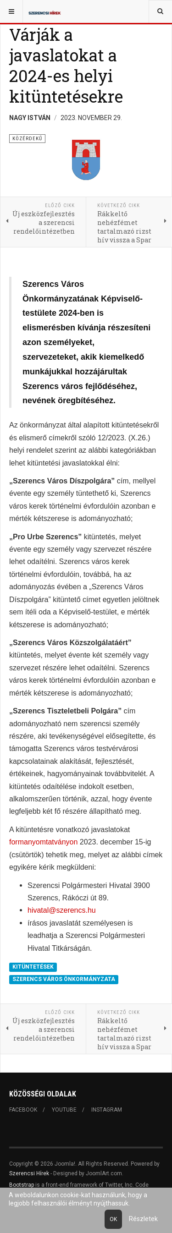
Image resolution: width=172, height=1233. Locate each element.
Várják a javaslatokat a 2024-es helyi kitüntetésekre (66, 65)
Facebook (23, 1110)
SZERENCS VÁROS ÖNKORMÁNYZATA (63, 979)
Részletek (143, 1218)
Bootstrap (21, 1185)
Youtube (64, 1110)
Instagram (106, 1110)
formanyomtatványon (43, 842)
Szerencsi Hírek (29, 1173)
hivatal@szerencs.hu (62, 910)
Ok (113, 1219)
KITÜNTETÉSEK (33, 967)
